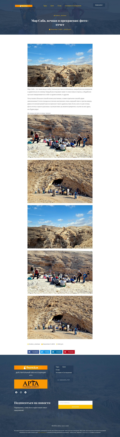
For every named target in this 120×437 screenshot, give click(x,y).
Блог (52, 6)
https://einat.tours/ (42, 432)
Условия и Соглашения (73, 6)
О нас (60, 6)
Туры (45, 6)
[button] (33, 352)
